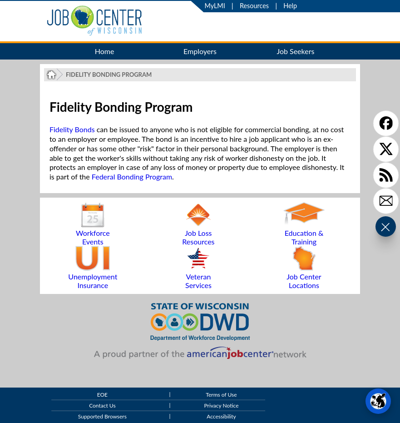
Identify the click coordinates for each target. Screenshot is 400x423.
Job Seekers (295, 51)
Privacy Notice (221, 406)
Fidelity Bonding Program (109, 74)
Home (104, 51)
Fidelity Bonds (72, 129)
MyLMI (215, 6)
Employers (200, 51)
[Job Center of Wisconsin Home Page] (51, 74)
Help (290, 6)
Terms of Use (221, 395)
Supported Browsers (102, 416)
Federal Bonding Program (132, 176)
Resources (254, 6)
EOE (102, 395)
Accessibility (221, 416)
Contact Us (102, 406)
